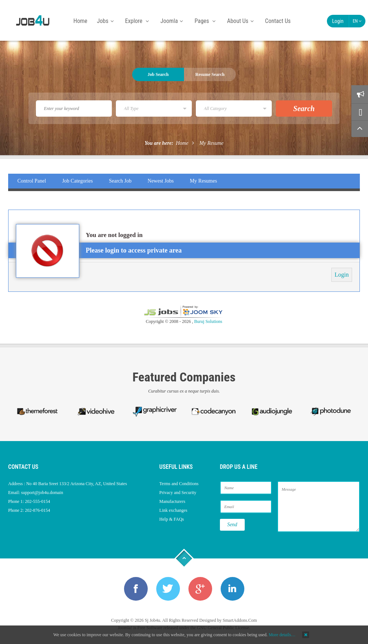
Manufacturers (172, 501)
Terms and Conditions (178, 483)
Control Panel (31, 181)
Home (182, 143)
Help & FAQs (171, 519)
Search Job (120, 181)
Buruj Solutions (208, 321)
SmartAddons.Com (240, 620)
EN (357, 21)
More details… (282, 634)
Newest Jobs (161, 181)
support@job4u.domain (42, 492)
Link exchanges (173, 510)
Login (338, 21)
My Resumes (203, 181)
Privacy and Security (177, 492)
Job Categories (77, 181)
